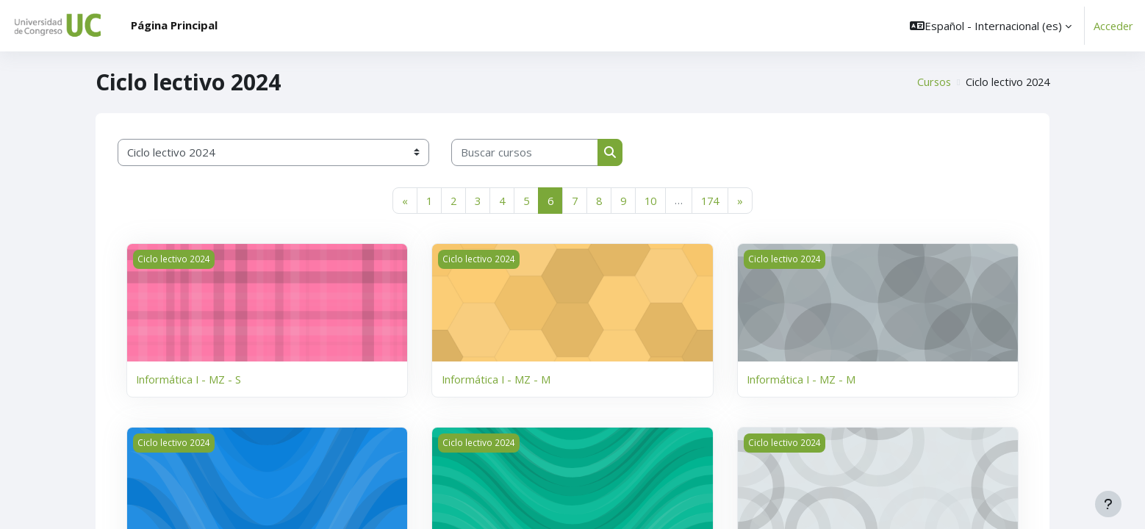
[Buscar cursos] (524, 152)
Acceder (1112, 25)
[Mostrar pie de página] (1108, 504)
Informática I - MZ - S (189, 379)
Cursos (929, 82)
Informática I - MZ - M (497, 379)
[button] (989, 25)
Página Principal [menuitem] (174, 25)
